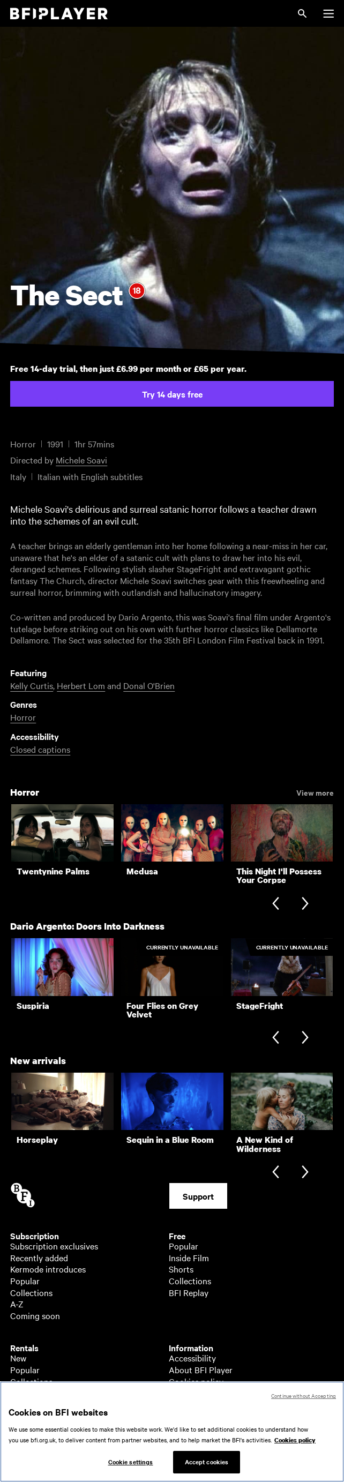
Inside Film (189, 1257)
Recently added (39, 1257)
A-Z (17, 1303)
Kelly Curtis (31, 685)
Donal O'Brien (149, 685)
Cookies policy (196, 1381)
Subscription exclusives (54, 1246)
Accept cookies (207, 1466)
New (18, 1358)
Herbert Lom (81, 685)
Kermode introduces (48, 1269)
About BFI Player (201, 1369)
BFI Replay (188, 1292)
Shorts (181, 1269)
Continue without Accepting (303, 1400)
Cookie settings (130, 1466)
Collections (31, 1292)
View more (315, 792)
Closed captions (40, 749)
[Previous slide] (275, 904)
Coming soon (35, 1315)
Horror (23, 717)
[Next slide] (305, 904)
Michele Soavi (81, 460)
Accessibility (192, 1358)
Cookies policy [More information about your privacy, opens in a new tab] (295, 1444)
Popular (25, 1280)
